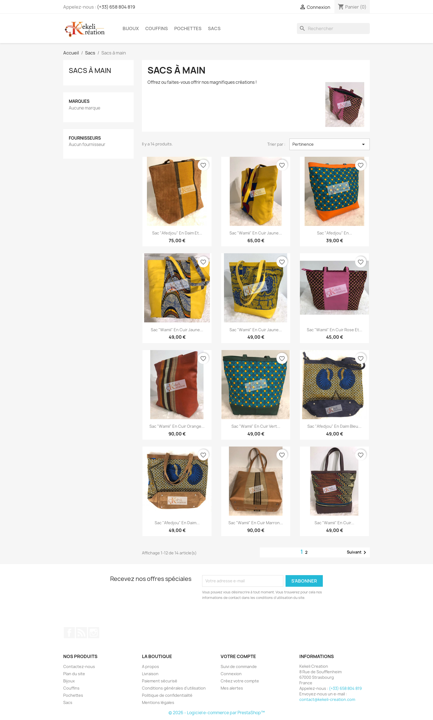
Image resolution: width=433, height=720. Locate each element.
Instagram (93, 632)
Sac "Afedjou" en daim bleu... (334, 426)
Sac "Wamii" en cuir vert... (255, 426)
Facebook (69, 632)
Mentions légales (158, 702)
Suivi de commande (239, 666)
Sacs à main (90, 70)
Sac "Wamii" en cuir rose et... (334, 329)
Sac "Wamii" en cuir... (334, 522)
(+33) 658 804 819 (116, 7)
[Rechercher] (333, 28)
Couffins (156, 28)
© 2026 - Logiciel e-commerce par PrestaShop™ (216, 713)
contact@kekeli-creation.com (327, 699)
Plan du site (74, 673)
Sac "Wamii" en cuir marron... (255, 522)
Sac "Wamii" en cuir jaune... (255, 233)
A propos (150, 666)
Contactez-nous (79, 666)
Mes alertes (232, 688)
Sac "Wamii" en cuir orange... (177, 426)
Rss (81, 632)
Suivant (357, 552)
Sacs (214, 28)
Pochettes (188, 28)
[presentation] (248, 616)
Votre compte (238, 656)
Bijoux (131, 28)
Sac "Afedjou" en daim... (177, 522)
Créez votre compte (240, 681)
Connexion (231, 673)
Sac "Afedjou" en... (334, 233)
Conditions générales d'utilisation (174, 688)
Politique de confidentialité (167, 695)
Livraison (150, 673)
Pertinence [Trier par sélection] (329, 144)
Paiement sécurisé (159, 681)
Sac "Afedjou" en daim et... (177, 233)
